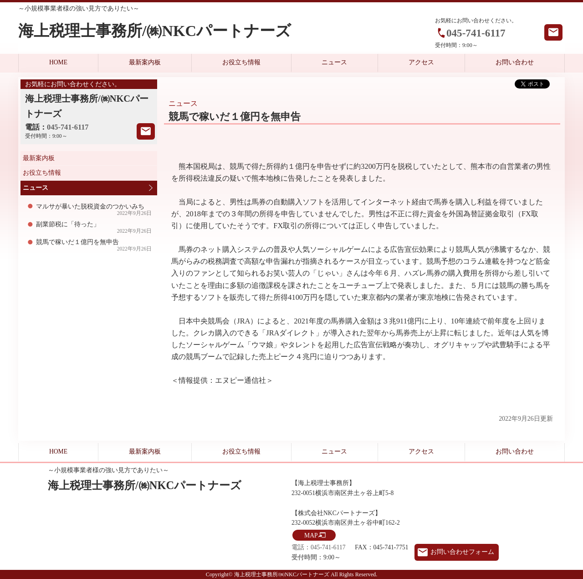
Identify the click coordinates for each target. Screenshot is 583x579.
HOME (58, 62)
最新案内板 (145, 62)
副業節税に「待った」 (94, 227)
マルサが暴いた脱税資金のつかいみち (94, 209)
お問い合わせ (515, 62)
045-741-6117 (476, 33)
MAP (310, 535)
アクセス (421, 62)
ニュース (334, 62)
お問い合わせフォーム (462, 551)
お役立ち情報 (241, 62)
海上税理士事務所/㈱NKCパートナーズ (154, 30)
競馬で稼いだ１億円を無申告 (94, 245)
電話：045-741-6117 (319, 547)
